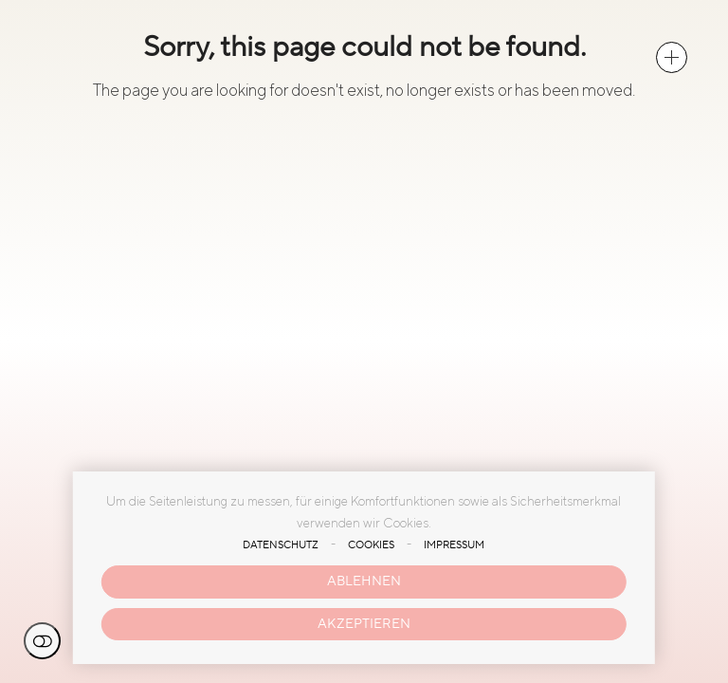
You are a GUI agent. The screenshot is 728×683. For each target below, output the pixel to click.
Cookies (371, 545)
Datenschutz (280, 545)
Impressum (454, 545)
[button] (671, 57)
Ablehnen (364, 581)
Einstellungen (42, 640)
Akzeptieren (364, 624)
